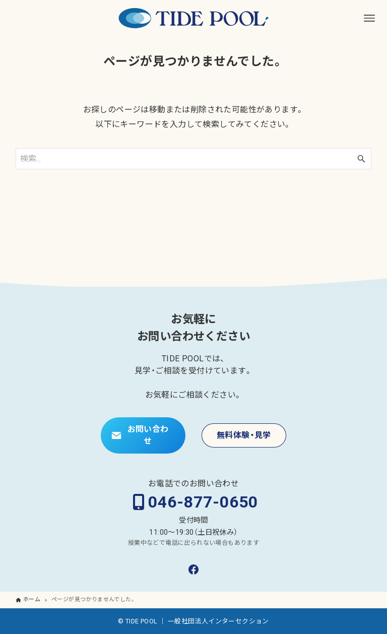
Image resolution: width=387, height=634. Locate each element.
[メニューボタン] (369, 18)
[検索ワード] (194, 158)
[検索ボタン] (361, 158)
